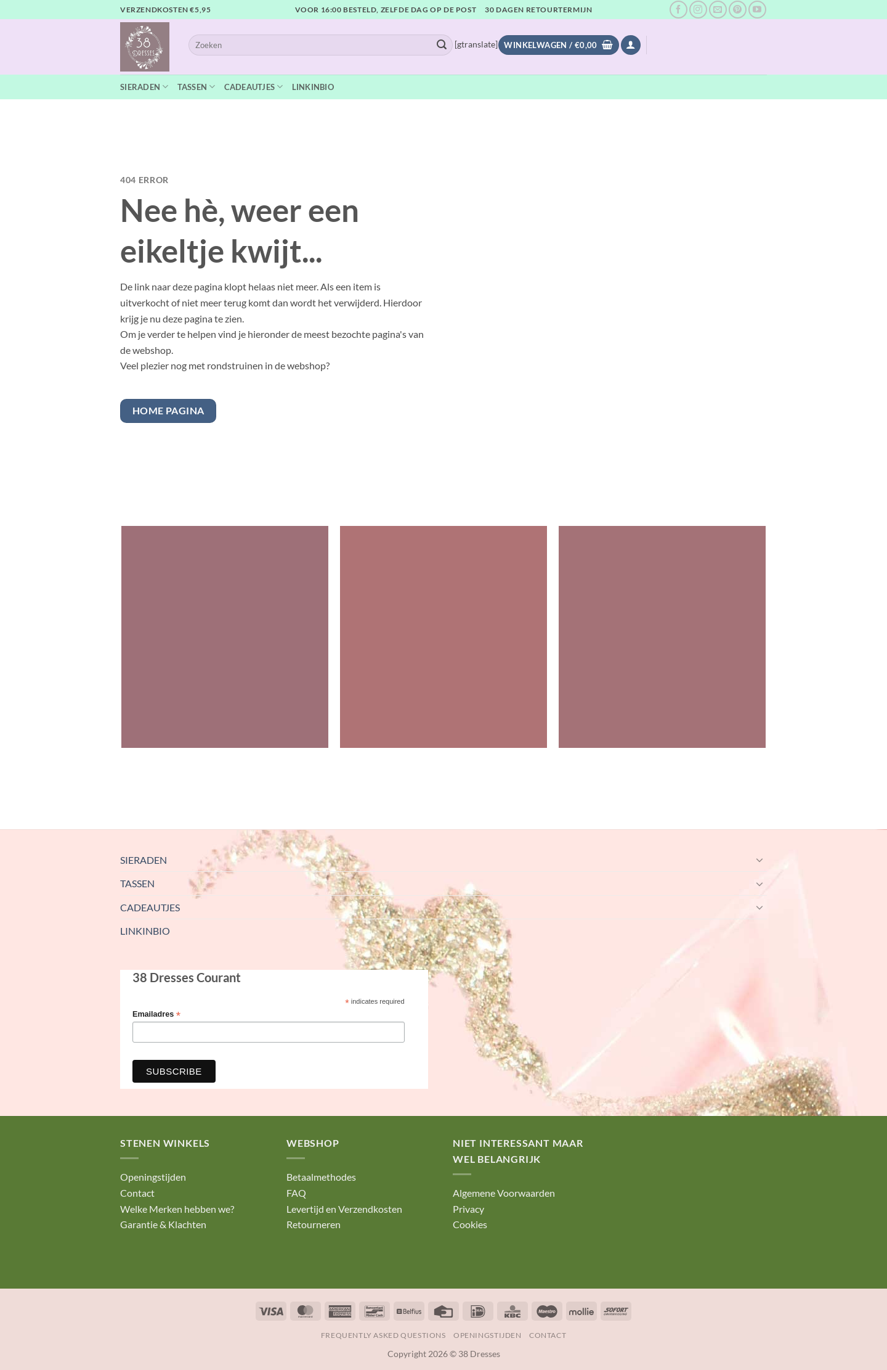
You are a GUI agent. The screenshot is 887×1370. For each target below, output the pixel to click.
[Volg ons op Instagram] (698, 9)
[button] (631, 45)
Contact (137, 1193)
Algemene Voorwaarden (504, 1193)
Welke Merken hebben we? (177, 1209)
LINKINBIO (313, 87)
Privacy (468, 1209)
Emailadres (156, 1014)
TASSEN (196, 86)
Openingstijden (153, 1177)
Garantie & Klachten (163, 1224)
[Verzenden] (441, 45)
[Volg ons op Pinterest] (738, 9)
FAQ (296, 1193)
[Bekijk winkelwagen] (558, 45)
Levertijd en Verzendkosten (344, 1209)
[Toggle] (759, 859)
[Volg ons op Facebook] (678, 9)
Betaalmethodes (321, 1177)
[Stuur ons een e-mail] (718, 9)
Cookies (470, 1224)
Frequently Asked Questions (383, 1335)
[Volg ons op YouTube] (757, 9)
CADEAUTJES (253, 86)
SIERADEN (144, 86)
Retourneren (313, 1224)
